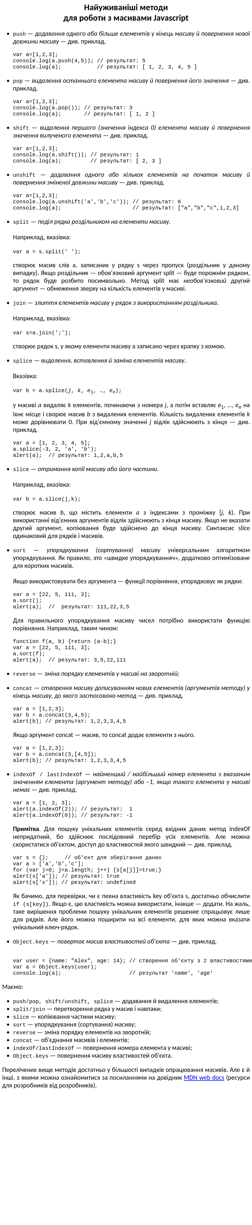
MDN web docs (204, 1129)
